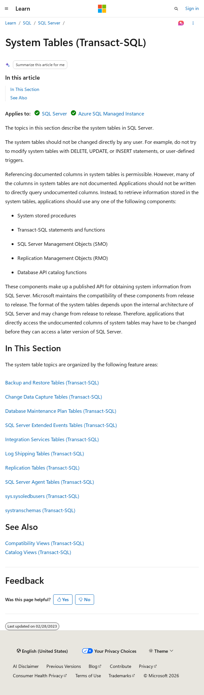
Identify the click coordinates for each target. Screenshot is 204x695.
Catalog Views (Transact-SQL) (38, 552)
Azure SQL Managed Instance (111, 113)
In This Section (24, 89)
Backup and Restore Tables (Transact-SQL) (52, 382)
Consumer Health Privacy (38, 675)
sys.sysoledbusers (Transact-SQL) (42, 495)
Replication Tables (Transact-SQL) (42, 467)
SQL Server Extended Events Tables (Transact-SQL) (61, 425)
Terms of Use (88, 675)
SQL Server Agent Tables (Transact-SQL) (49, 481)
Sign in (192, 8)
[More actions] (193, 23)
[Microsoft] (102, 9)
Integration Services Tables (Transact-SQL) (52, 439)
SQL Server (49, 23)
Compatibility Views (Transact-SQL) (44, 543)
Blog (93, 666)
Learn (10, 23)
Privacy (146, 666)
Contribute (120, 666)
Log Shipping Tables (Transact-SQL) (44, 453)
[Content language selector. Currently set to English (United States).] (42, 651)
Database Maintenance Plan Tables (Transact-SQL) (60, 410)
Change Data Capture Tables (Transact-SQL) (53, 396)
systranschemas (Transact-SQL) (40, 510)
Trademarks (120, 675)
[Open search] (176, 9)
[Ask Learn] (181, 23)
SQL (27, 23)
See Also (18, 97)
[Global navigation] (6, 9)
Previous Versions (63, 666)
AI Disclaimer (26, 666)
